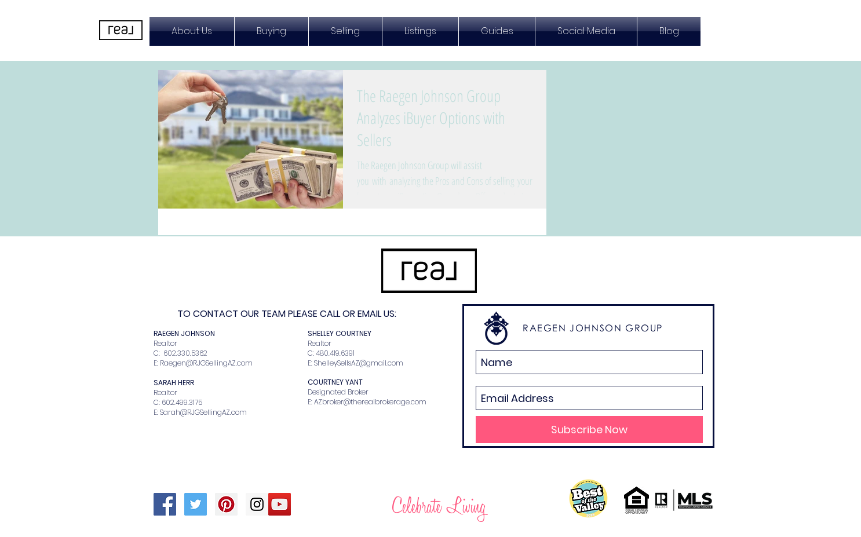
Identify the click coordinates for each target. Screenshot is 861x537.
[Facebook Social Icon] (165, 504)
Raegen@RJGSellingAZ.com (206, 363)
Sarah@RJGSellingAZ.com (203, 412)
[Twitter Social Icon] (195, 504)
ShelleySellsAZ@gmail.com (358, 363)
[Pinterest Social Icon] (226, 504)
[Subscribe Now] (589, 429)
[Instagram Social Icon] (257, 504)
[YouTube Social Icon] (279, 504)
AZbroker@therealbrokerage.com (370, 402)
